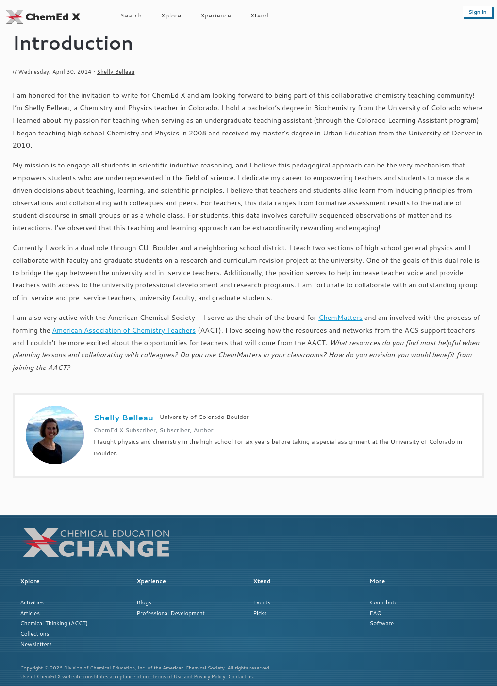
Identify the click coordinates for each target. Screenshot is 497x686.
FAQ (375, 613)
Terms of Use (167, 676)
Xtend (259, 15)
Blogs (144, 602)
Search (131, 15)
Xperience (215, 15)
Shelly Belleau (115, 72)
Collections (35, 633)
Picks (260, 613)
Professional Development (171, 613)
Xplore (171, 15)
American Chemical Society (194, 667)
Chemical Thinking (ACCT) (54, 623)
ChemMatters (340, 317)
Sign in (477, 11)
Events (262, 602)
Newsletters (36, 644)
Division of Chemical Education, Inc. (105, 667)
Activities (32, 602)
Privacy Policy (209, 676)
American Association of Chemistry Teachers (124, 330)
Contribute (384, 602)
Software (382, 623)
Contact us (240, 676)
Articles (30, 613)
